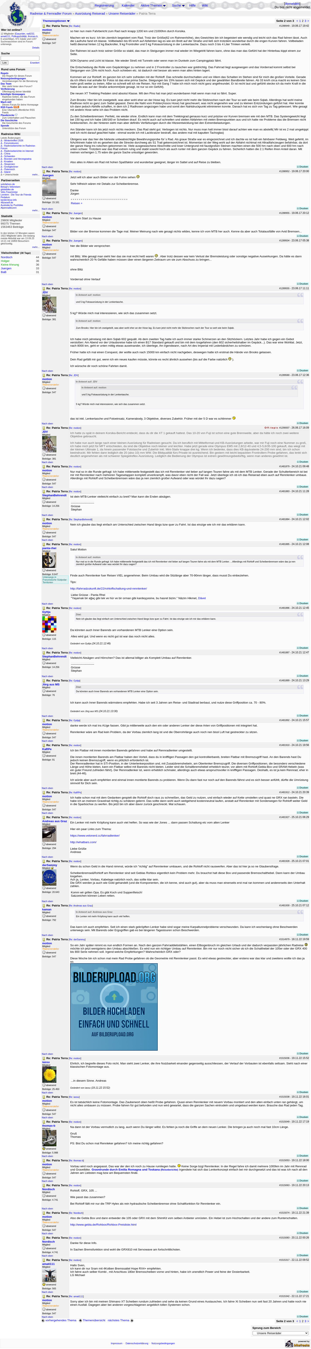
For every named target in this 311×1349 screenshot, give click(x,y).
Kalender (128, 5)
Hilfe (192, 5)
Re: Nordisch (76, 1213)
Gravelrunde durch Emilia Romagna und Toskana (135, 1169)
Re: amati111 (76, 1296)
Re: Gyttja (74, 680)
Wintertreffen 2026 (13, 140)
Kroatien (8, 161)
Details (35, 47)
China (7, 153)
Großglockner (11, 166)
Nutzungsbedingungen (163, 1343)
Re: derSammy (77, 939)
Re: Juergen (75, 213)
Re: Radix (74, 26)
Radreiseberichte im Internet (18, 151)
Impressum (116, 1343)
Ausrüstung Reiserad (90, 13)
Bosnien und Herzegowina (17, 158)
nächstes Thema (121, 1320)
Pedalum (5, 197)
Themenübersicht (92, 1320)
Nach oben (47, 167)
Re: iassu (74, 1097)
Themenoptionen (56, 20)
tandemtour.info (9, 200)
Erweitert (34, 62)
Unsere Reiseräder (121, 13)
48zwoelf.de (7, 202)
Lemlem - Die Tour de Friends (16, 194)
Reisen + (76, 203)
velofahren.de (8, 184)
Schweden (9, 156)
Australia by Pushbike (12, 205)
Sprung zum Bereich (266, 1328)
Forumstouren (11, 143)
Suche (176, 5)
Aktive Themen (151, 5)
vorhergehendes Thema (58, 1320)
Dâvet (202, 598)
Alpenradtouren (9, 207)
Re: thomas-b (76, 1160)
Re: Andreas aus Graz (80, 905)
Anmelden (292, 3)
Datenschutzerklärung (137, 1343)
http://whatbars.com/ (83, 842)
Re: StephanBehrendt (80, 519)
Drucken (302, 166)
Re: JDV (73, 375)
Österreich (9, 169)
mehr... (35, 174)
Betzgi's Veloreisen (10, 186)
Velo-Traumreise (9, 192)
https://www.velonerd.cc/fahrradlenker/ (95, 835)
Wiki (205, 5)
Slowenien (9, 164)
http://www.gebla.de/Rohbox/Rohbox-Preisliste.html (103, 1224)
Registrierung (104, 5)
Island (7, 172)
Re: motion (75, 171)
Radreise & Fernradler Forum (51, 13)
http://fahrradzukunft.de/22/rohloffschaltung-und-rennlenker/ (108, 588)
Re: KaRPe (75, 792)
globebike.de (7, 189)
